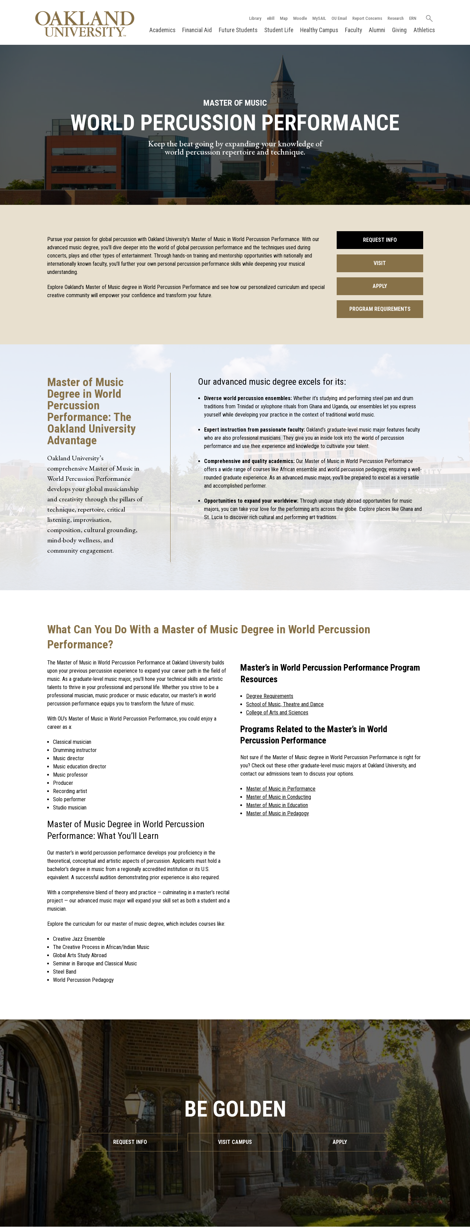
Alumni (377, 30)
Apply (380, 286)
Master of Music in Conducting (278, 797)
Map (284, 18)
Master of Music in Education (277, 805)
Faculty (353, 30)
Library (255, 18)
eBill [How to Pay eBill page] (270, 18)
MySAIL (319, 18)
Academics (162, 30)
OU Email (339, 18)
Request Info (380, 240)
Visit (380, 263)
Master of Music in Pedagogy (277, 813)
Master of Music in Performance (280, 789)
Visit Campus (235, 1142)
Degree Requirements (269, 696)
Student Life (278, 30)
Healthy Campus (319, 30)
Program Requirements (380, 309)
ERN (412, 18)
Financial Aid (197, 30)
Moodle (300, 18)
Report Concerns (367, 18)
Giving (399, 30)
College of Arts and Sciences (277, 712)
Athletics (424, 30)
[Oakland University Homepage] (85, 24)
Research (396, 18)
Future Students (238, 30)
